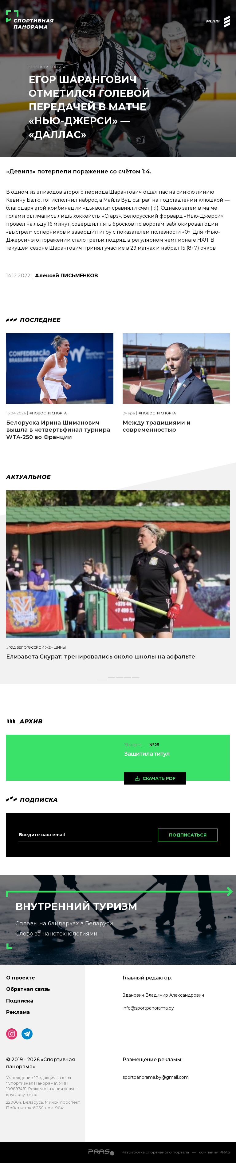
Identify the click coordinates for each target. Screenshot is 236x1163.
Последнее (33, 320)
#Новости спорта (48, 413)
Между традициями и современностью (157, 426)
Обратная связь (28, 989)
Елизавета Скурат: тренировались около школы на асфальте (100, 656)
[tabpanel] (118, 580)
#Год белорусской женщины (36, 647)
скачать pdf (159, 778)
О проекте (20, 978)
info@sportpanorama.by (148, 1008)
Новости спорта (47, 67)
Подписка (19, 1001)
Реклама (18, 1012)
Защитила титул (147, 753)
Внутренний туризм (76, 906)
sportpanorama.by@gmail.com (156, 1077)
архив (24, 721)
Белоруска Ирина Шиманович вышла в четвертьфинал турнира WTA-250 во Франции (58, 430)
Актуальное (28, 477)
